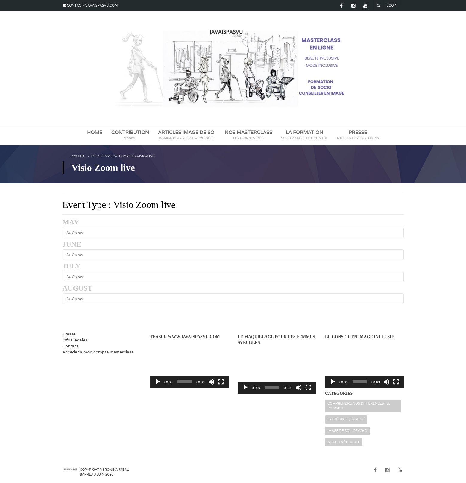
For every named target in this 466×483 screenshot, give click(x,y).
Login (392, 5)
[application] (189, 365)
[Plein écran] (221, 382)
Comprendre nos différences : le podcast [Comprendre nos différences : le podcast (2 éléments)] (359, 405)
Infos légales (75, 340)
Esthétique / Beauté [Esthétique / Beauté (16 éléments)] (346, 419)
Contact (70, 346)
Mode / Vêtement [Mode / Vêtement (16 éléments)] (343, 442)
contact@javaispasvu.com (92, 5)
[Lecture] (158, 382)
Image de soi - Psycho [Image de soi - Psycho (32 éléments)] (347, 431)
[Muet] (211, 382)
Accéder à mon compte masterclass (98, 352)
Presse (69, 334)
